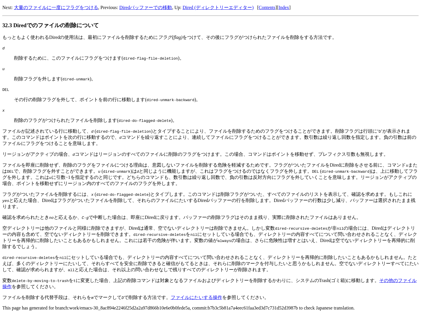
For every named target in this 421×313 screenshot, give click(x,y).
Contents (267, 7)
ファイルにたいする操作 (196, 297)
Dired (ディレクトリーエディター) (217, 7)
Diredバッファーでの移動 (145, 7)
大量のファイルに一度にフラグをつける (56, 7)
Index (283, 7)
